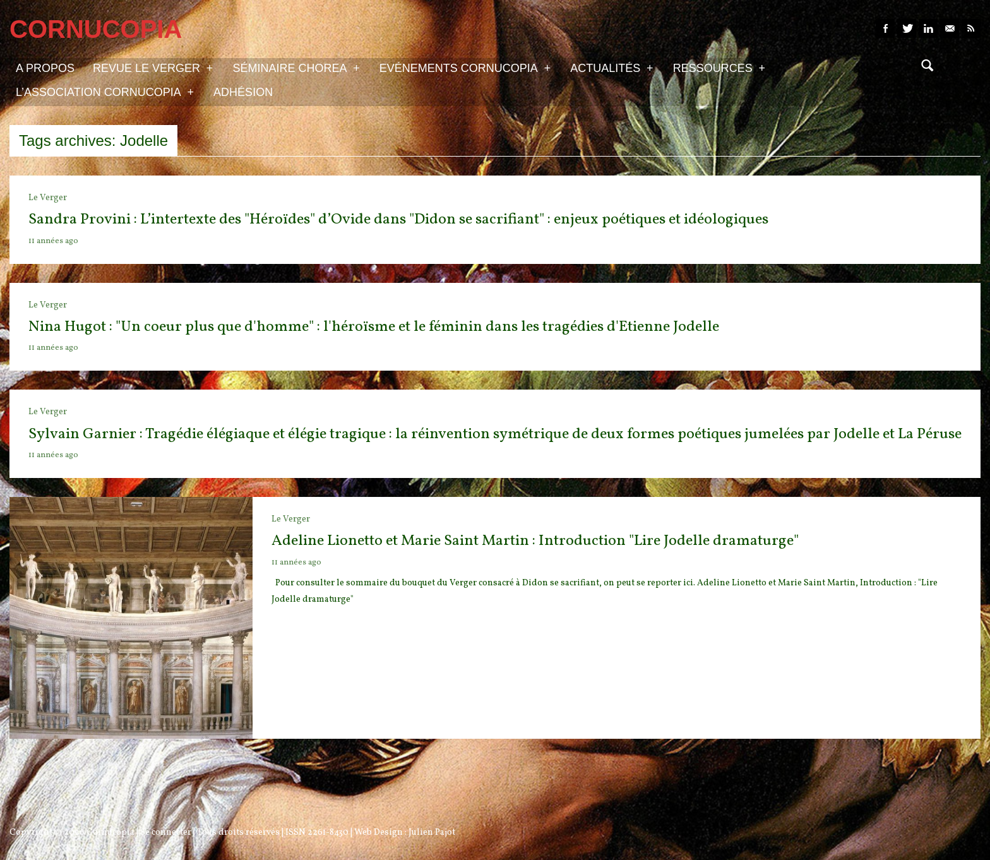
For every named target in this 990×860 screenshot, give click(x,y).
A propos (45, 68)
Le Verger (47, 198)
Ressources (719, 68)
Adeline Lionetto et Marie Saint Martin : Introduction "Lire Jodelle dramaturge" (535, 541)
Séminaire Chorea (295, 68)
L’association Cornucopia (105, 92)
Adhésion (243, 92)
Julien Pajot (432, 833)
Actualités (611, 68)
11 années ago (53, 241)
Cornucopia (110, 833)
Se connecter (165, 833)
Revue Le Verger (153, 68)
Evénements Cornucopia (465, 68)
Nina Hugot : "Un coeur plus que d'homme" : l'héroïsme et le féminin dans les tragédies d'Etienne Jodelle (373, 327)
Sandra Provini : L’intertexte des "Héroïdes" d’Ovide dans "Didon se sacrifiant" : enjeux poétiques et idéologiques (398, 219)
